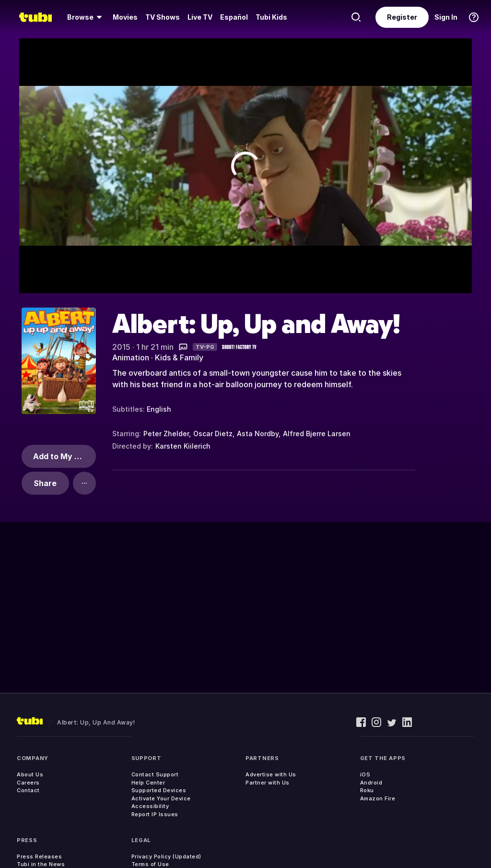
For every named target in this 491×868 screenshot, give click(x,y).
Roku (367, 790)
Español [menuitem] (234, 17)
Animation (130, 357)
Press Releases (39, 856)
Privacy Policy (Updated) (166, 856)
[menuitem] (86, 17)
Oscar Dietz (213, 433)
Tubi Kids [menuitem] (271, 17)
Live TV (199, 17)
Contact (28, 790)
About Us (30, 774)
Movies (125, 17)
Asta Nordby (258, 433)
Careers (28, 782)
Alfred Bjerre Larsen (317, 433)
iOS (365, 774)
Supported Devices (159, 790)
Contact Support (155, 774)
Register (402, 17)
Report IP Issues (154, 814)
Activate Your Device (161, 798)
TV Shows (162, 17)
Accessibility (150, 806)
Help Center (148, 782)
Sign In (445, 17)
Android (371, 782)
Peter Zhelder (166, 433)
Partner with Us (268, 782)
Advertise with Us (271, 774)
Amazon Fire (378, 798)
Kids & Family (179, 357)
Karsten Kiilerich (182, 446)
